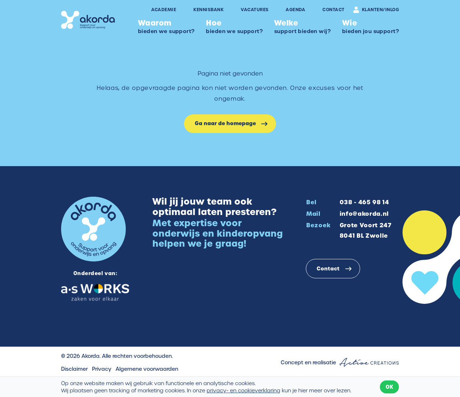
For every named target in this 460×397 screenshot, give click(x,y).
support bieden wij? (302, 26)
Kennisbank (208, 10)
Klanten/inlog (376, 9)
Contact (333, 10)
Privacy (101, 369)
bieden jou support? (370, 26)
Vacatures (254, 10)
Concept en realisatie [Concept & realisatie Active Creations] (340, 362)
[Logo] (88, 20)
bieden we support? (166, 26)
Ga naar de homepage (225, 123)
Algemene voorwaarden (147, 369)
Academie (163, 10)
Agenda (295, 10)
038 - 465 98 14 (364, 202)
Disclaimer (74, 369)
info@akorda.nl (364, 214)
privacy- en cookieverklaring (243, 390)
